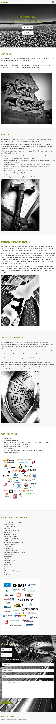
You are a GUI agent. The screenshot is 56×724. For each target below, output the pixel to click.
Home (2, 716)
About (7, 716)
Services (13, 716)
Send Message (6, 702)
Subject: (4, 674)
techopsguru (5, 2)
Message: (4, 679)
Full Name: (5, 662)
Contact (19, 716)
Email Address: (6, 668)
